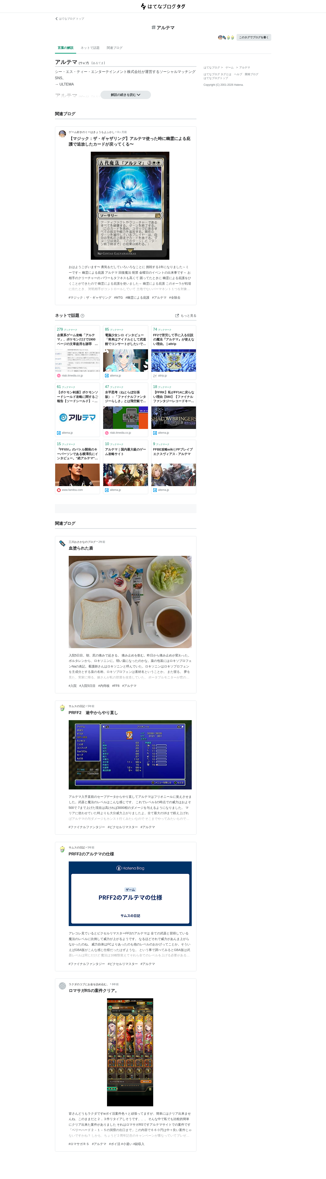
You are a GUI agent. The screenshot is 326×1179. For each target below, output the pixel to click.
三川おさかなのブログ (82, 541)
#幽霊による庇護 (137, 297)
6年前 (115, 984)
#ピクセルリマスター (123, 827)
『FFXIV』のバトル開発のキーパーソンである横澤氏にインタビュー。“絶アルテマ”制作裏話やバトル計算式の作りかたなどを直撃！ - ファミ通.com (77, 454)
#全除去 (174, 297)
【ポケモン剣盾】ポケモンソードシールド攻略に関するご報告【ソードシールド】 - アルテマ (77, 397)
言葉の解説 (65, 48)
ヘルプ (238, 74)
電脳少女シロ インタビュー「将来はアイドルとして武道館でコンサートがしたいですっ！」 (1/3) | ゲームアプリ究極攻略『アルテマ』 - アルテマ (125, 340)
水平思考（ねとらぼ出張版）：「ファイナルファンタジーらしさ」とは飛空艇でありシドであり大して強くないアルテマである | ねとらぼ (125, 397)
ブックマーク (67, 329)
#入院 (73, 686)
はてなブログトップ (216, 78)
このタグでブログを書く (254, 37)
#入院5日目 (87, 686)
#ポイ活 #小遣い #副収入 (126, 1144)
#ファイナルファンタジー (87, 827)
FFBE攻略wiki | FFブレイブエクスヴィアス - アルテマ (173, 452)
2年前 (101, 541)
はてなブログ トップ (69, 18)
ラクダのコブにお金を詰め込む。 (89, 984)
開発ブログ (251, 74)
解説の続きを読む (126, 95)
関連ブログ (115, 48)
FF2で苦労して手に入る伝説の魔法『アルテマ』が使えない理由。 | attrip (173, 339)
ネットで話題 (90, 48)
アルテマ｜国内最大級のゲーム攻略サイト (125, 452)
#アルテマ (159, 297)
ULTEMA (66, 84)
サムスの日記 (77, 706)
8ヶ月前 (122, 132)
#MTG (118, 297)
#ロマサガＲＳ (79, 1144)
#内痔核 (103, 686)
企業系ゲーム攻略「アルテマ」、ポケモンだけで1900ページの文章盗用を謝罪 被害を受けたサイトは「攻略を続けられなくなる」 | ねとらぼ (77, 340)
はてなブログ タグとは (217, 74)
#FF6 (116, 686)
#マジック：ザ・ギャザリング (90, 297)
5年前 (91, 706)
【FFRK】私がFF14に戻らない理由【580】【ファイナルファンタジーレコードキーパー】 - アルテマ (173, 397)
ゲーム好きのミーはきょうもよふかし (92, 132)
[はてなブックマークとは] (82, 315)
